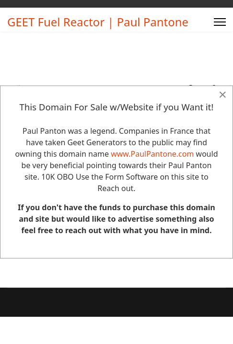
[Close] (222, 94)
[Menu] (220, 22)
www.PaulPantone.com (152, 154)
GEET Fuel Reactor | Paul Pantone (98, 22)
